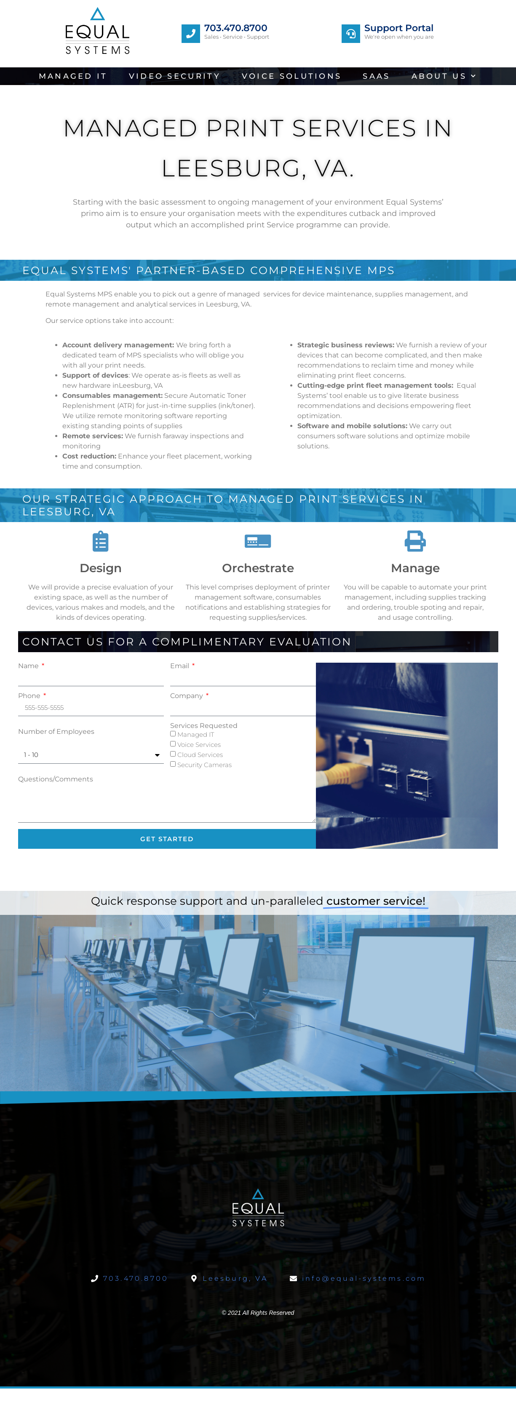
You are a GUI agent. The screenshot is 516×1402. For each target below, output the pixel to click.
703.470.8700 (235, 28)
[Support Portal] (351, 33)
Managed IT (73, 76)
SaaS (376, 76)
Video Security (175, 76)
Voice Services (199, 745)
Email (180, 666)
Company (187, 696)
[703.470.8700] (191, 33)
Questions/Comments (55, 779)
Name (29, 666)
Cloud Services (200, 755)
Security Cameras (204, 765)
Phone (30, 696)
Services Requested (204, 725)
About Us (445, 76)
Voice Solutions (292, 76)
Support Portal (398, 28)
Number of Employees (56, 731)
